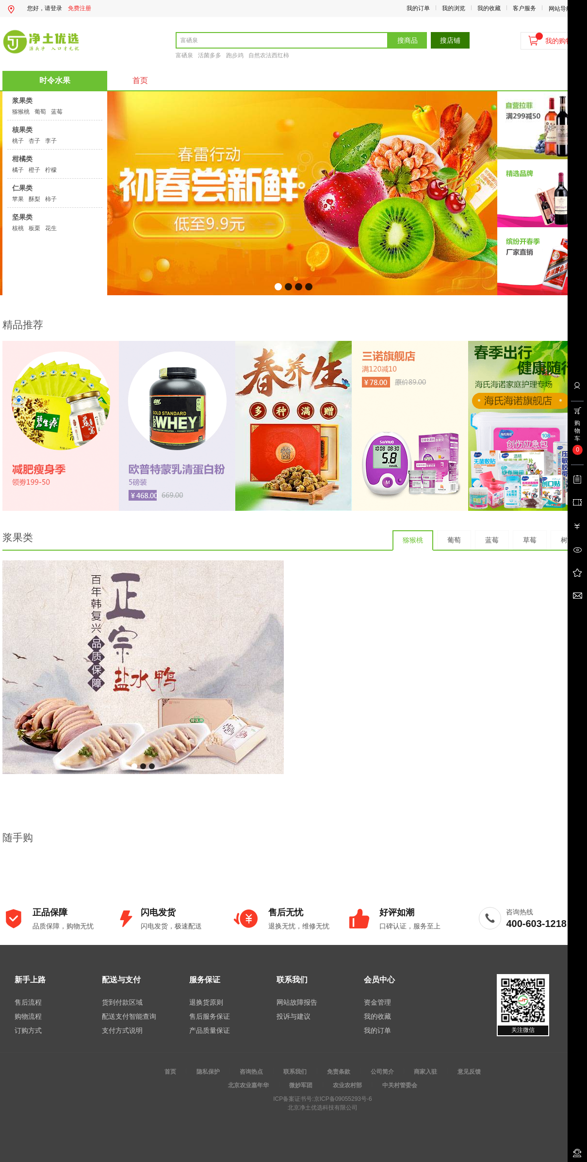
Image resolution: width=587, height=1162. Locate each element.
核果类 (22, 130)
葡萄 (40, 111)
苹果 (18, 199)
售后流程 (28, 1002)
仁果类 (22, 188)
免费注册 (79, 8)
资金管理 (377, 1002)
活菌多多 (209, 55)
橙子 (34, 170)
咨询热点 (251, 1071)
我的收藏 (489, 8)
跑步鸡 (235, 55)
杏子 (34, 140)
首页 (140, 80)
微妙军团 (300, 1085)
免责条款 (338, 1071)
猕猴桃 (21, 111)
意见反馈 (469, 1071)
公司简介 (382, 1071)
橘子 (18, 170)
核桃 (18, 228)
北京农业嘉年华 (248, 1085)
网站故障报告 (297, 1002)
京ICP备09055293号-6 (343, 1098)
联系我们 (295, 1071)
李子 (51, 140)
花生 (51, 228)
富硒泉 (184, 55)
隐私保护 (208, 1071)
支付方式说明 (122, 1030)
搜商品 (407, 40)
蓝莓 (57, 111)
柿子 (51, 199)
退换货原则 (206, 1002)
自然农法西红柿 (268, 55)
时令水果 (54, 80)
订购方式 (28, 1030)
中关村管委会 (399, 1085)
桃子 (18, 140)
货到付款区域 (122, 1002)
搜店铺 (450, 40)
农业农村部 (347, 1085)
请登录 (53, 8)
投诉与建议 (293, 1016)
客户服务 (524, 8)
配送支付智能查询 (129, 1016)
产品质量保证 (209, 1030)
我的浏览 (453, 8)
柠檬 (51, 170)
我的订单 (418, 8)
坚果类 (22, 217)
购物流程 (28, 1016)
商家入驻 (425, 1071)
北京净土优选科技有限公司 (323, 1107)
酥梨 (34, 199)
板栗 (34, 228)
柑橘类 (22, 159)
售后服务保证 (209, 1016)
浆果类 (22, 100)
